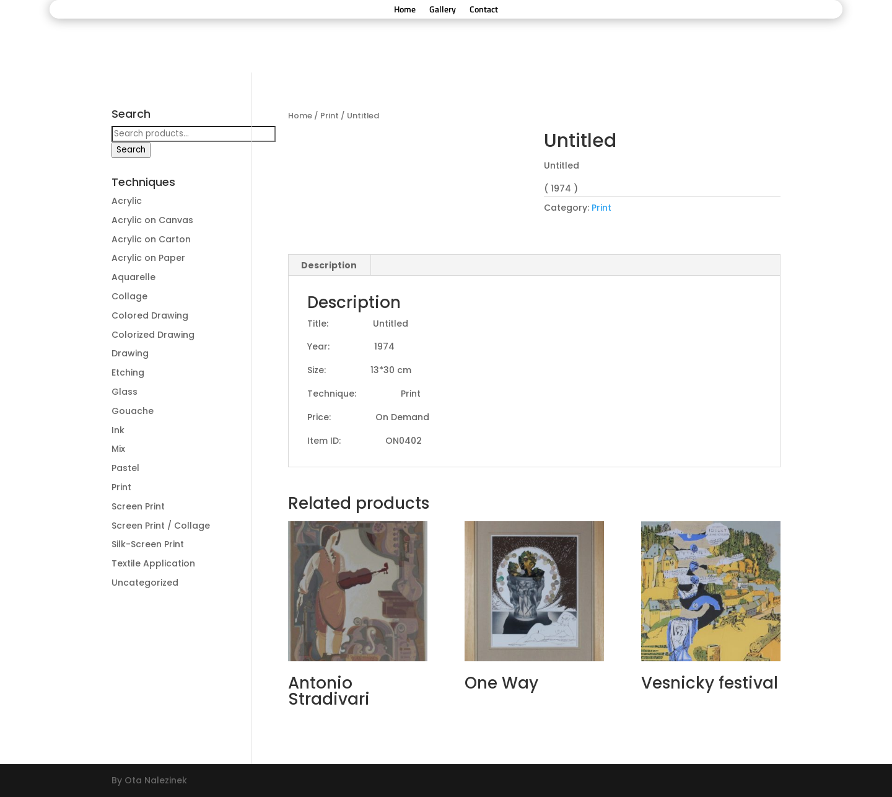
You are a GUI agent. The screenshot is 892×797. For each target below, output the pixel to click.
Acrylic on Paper (148, 258)
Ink (118, 430)
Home (405, 10)
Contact (484, 10)
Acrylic (127, 201)
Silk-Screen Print (148, 544)
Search (131, 150)
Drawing (130, 353)
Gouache (133, 411)
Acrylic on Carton (151, 239)
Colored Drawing (150, 315)
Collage (129, 296)
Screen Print (138, 506)
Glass (125, 391)
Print (329, 115)
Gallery (442, 10)
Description (329, 265)
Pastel (125, 468)
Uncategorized (145, 582)
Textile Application (153, 563)
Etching (128, 372)
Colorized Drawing (153, 334)
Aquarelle (133, 277)
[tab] (329, 265)
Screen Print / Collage (161, 525)
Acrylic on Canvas (152, 220)
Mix (118, 449)
